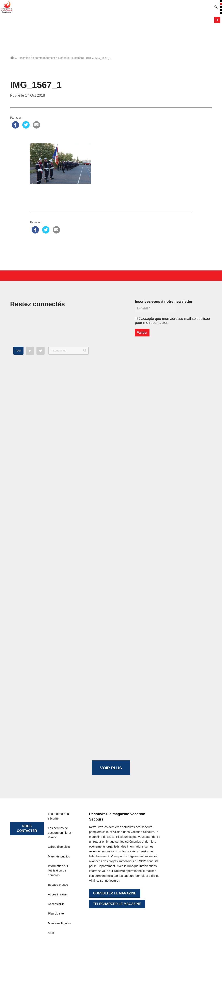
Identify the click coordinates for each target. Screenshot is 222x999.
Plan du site (56, 913)
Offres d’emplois (59, 846)
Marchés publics (59, 856)
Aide (51, 932)
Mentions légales (59, 923)
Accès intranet (57, 894)
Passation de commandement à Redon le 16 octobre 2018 (54, 57)
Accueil (12, 57)
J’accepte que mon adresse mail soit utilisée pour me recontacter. (172, 321)
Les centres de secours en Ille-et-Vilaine (60, 832)
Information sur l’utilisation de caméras (58, 870)
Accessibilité (56, 904)
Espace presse (58, 884)
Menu (217, 20)
